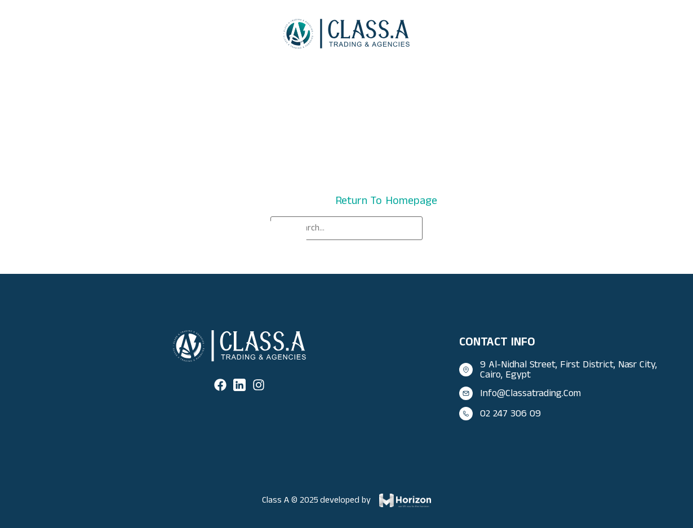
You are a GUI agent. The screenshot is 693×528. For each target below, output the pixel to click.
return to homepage (386, 201)
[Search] (287, 233)
